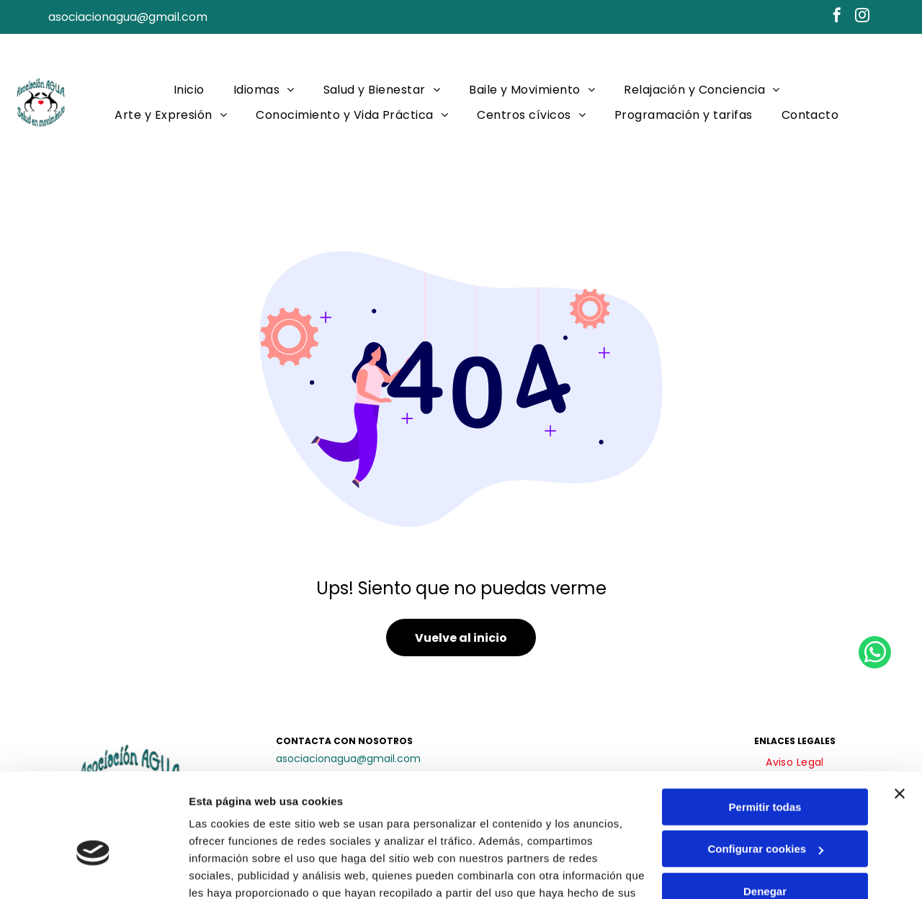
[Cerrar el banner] (900, 715)
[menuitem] (189, 89)
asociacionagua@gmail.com (127, 17)
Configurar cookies (765, 770)
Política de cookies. (294, 831)
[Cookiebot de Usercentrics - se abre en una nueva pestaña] (93, 871)
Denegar (765, 812)
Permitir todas (765, 728)
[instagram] (862, 17)
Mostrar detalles (231, 870)
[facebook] (837, 17)
